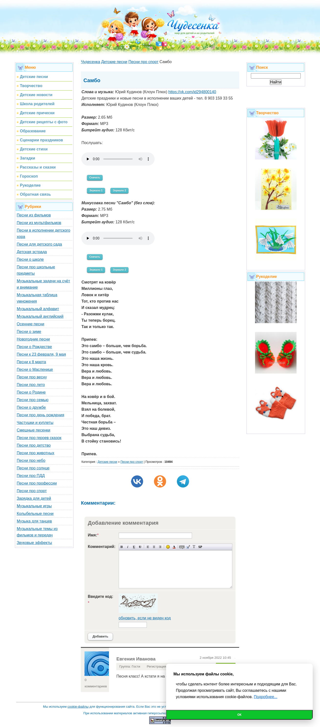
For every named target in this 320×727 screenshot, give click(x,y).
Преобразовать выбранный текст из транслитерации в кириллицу (194, 547)
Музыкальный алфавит (38, 309)
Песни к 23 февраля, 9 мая (41, 354)
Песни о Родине (31, 392)
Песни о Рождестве (34, 347)
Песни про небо (31, 460)
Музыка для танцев (34, 521)
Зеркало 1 (96, 190)
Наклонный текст (128, 547)
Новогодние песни (33, 339)
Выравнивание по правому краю (160, 547)
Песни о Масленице (35, 369)
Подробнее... (265, 697)
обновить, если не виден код (145, 618)
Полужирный (122, 547)
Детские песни (107, 462)
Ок (239, 714)
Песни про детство (34, 445)
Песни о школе (30, 259)
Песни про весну (32, 377)
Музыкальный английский (40, 316)
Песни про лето (31, 385)
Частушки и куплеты (35, 422)
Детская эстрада (32, 252)
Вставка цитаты (188, 547)
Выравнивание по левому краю (148, 547)
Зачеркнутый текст (140, 547)
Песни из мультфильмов (39, 223)
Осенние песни (30, 324)
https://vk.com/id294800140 (192, 92)
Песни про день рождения (40, 415)
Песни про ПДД (31, 476)
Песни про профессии (37, 483)
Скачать (94, 177)
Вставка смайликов (168, 547)
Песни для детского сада (39, 244)
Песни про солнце (33, 468)
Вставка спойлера (200, 547)
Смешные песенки (33, 430)
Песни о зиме (29, 331)
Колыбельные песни (35, 513)
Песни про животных (35, 453)
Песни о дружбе (31, 407)
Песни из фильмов (34, 215)
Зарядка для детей (34, 498)
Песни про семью (32, 400)
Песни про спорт (32, 491)
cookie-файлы (77, 706)
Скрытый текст (182, 547)
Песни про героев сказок (39, 438)
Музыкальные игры (34, 506)
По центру (154, 547)
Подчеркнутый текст (134, 547)
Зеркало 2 (119, 190)
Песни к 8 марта (31, 362)
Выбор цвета (174, 547)
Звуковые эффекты (34, 543)
